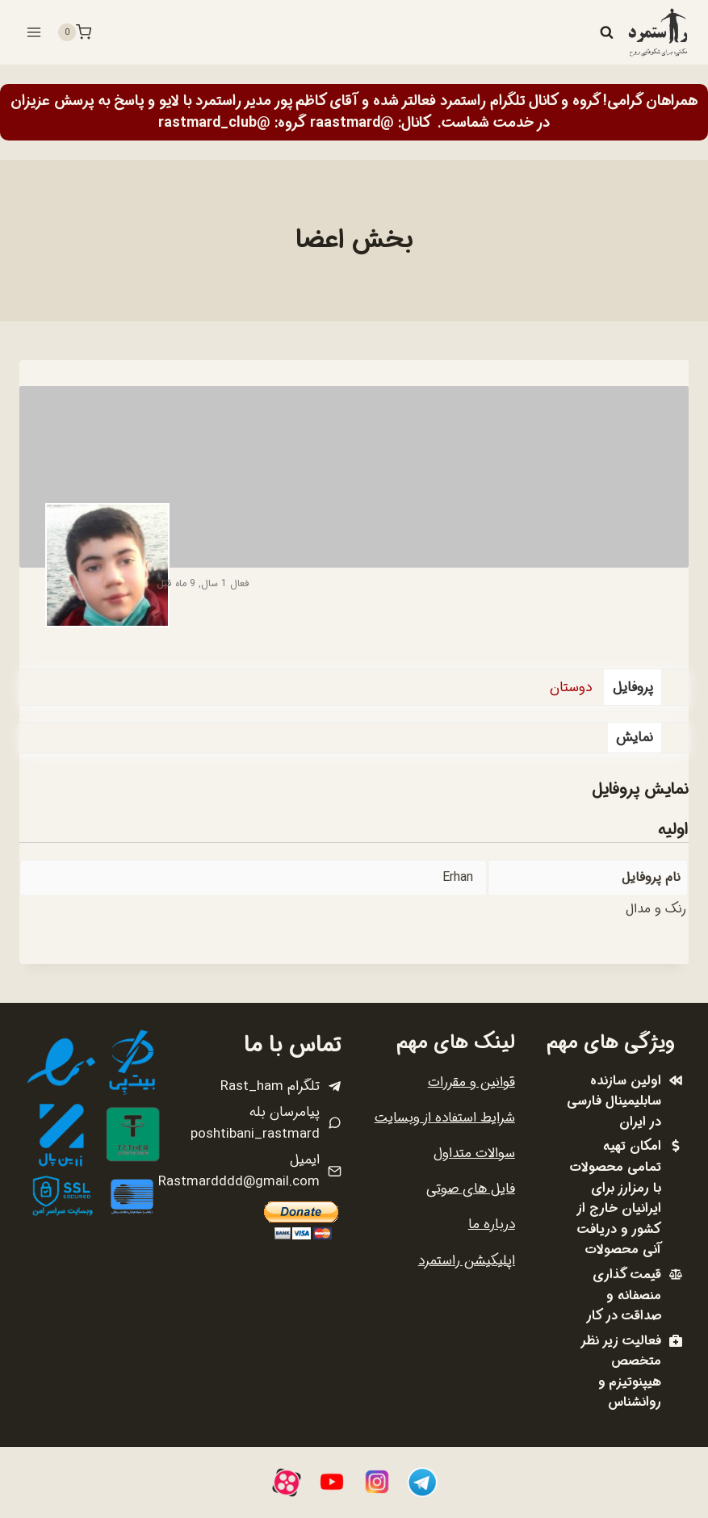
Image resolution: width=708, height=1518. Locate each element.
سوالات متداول (474, 1153)
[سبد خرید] (74, 32)
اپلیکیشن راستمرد (466, 1261)
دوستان (571, 687)
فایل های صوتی (470, 1189)
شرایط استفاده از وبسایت (445, 1118)
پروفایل (633, 687)
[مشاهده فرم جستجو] (606, 32)
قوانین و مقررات (471, 1082)
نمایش (634, 738)
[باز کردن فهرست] (34, 31)
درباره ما (491, 1224)
